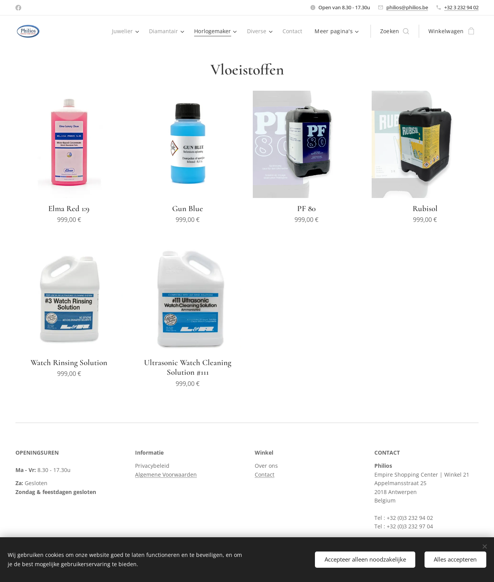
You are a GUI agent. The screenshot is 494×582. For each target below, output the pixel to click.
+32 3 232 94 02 (461, 7)
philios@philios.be (407, 7)
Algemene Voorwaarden (166, 474)
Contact (264, 474)
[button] (394, 31)
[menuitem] (122, 31)
